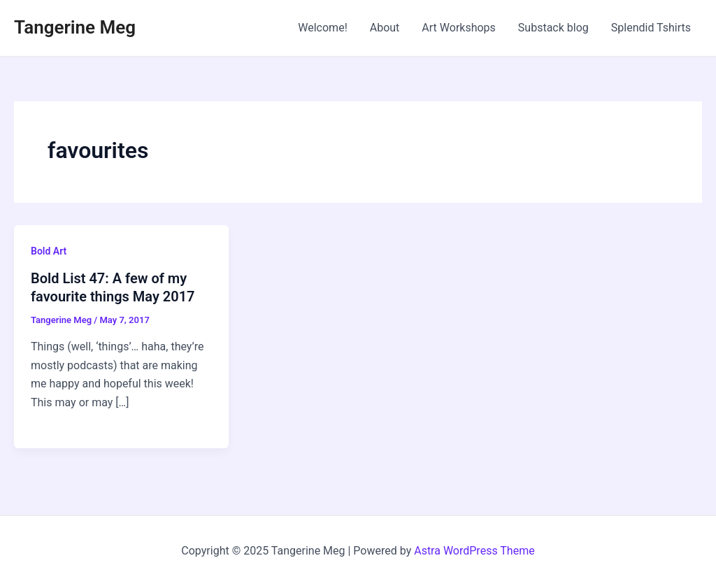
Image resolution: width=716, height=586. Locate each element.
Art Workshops (459, 27)
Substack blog (553, 27)
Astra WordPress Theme (474, 550)
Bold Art (48, 251)
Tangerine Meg (75, 27)
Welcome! (322, 27)
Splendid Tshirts (651, 27)
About (385, 27)
